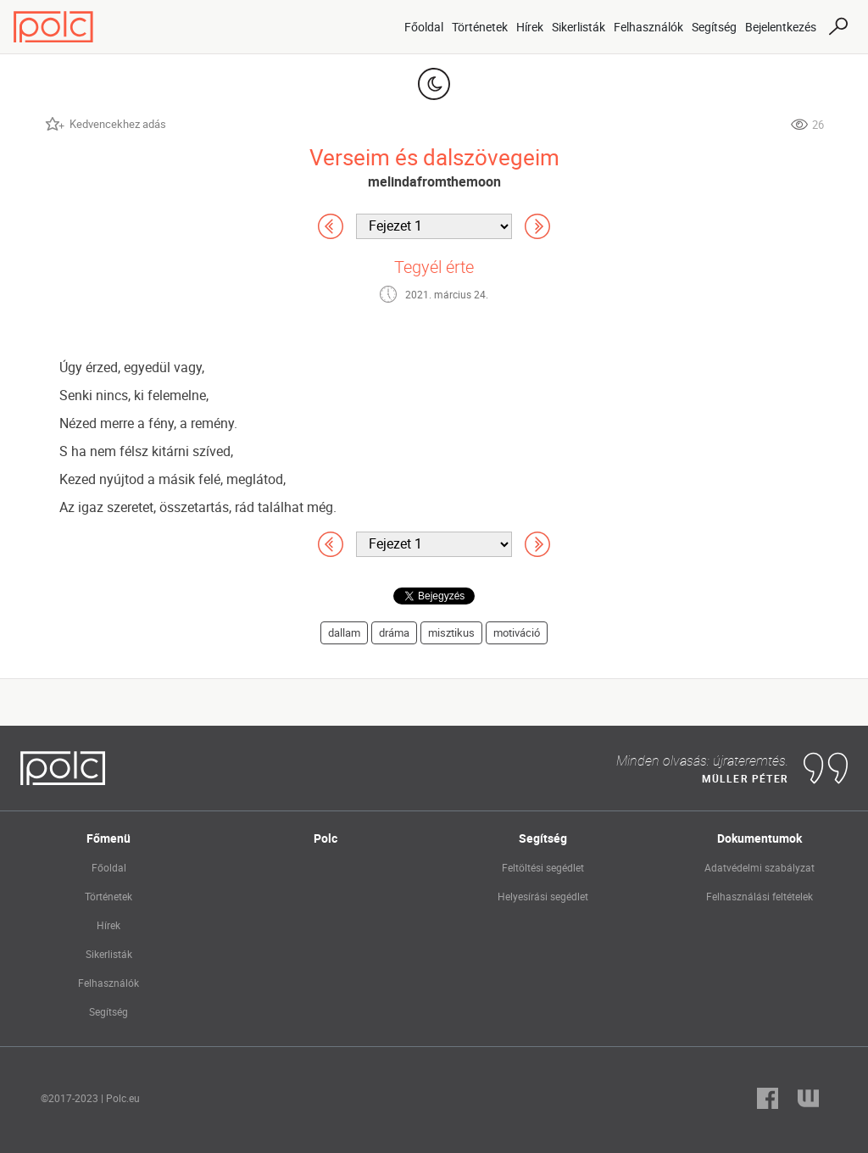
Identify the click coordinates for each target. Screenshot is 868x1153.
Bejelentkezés (780, 27)
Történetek (480, 27)
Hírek (529, 27)
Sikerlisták (578, 27)
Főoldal (423, 27)
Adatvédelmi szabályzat (759, 867)
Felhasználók (648, 27)
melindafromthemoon (434, 181)
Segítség (714, 27)
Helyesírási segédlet (543, 896)
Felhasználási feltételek (759, 896)
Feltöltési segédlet (543, 867)
